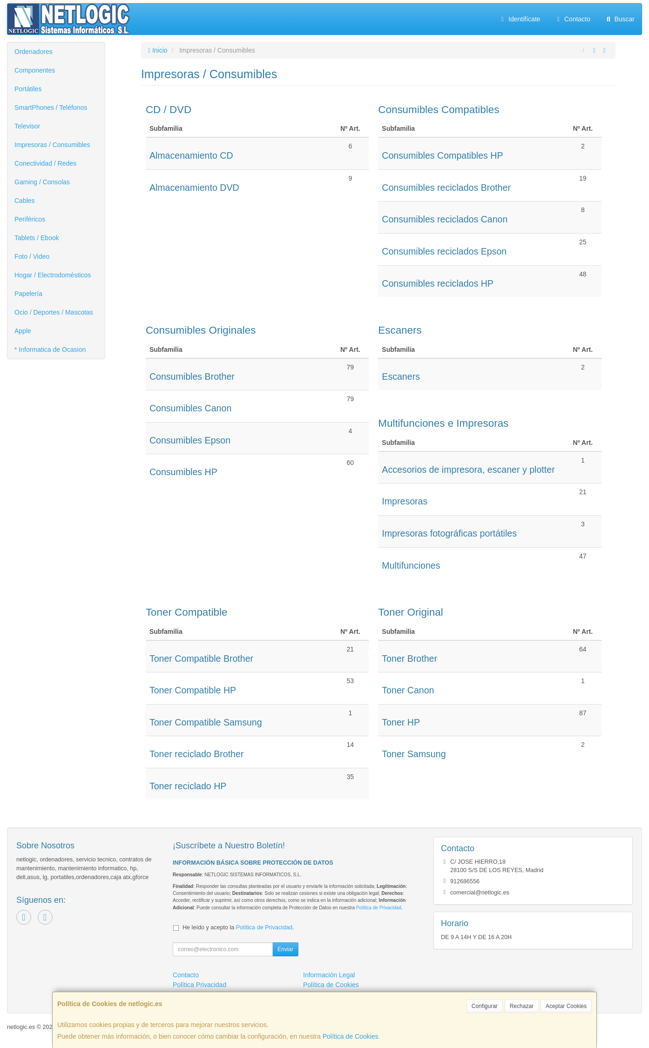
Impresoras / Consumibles (52, 144)
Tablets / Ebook (36, 238)
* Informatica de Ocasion (50, 349)
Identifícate (520, 19)
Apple (22, 331)
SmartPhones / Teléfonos (50, 107)
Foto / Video (31, 256)
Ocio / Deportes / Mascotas (53, 312)
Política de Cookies (351, 1036)
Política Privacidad (199, 984)
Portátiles (27, 89)
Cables (24, 200)
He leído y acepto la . (238, 927)
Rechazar (522, 1006)
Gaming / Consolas (42, 182)
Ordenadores (33, 51)
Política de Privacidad (378, 907)
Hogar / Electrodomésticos (52, 275)
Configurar (485, 1006)
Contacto (572, 19)
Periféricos (29, 219)
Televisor (27, 126)
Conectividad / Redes (45, 163)
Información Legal (329, 975)
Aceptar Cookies (566, 1006)
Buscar (619, 19)
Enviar (285, 949)
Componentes (34, 70)
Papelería (28, 293)
